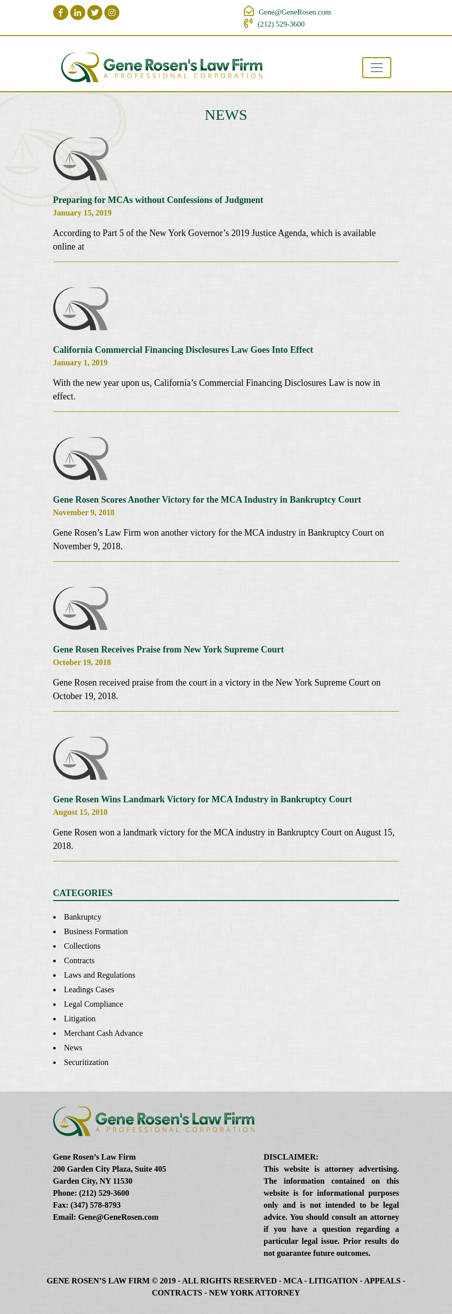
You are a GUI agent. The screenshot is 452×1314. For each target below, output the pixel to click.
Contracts (79, 960)
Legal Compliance (93, 1004)
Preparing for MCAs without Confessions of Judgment (158, 200)
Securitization (86, 1062)
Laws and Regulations (99, 975)
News (73, 1047)
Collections (82, 946)
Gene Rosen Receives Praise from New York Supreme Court (168, 649)
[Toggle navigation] (376, 67)
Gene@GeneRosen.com (295, 12)
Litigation (80, 1018)
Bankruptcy (83, 917)
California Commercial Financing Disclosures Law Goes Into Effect (183, 350)
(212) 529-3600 (281, 24)
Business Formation (96, 931)
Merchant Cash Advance (103, 1033)
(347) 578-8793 (96, 1205)
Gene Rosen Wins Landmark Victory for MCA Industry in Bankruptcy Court (202, 799)
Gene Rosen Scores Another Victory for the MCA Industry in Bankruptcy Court (207, 500)
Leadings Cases (89, 989)
